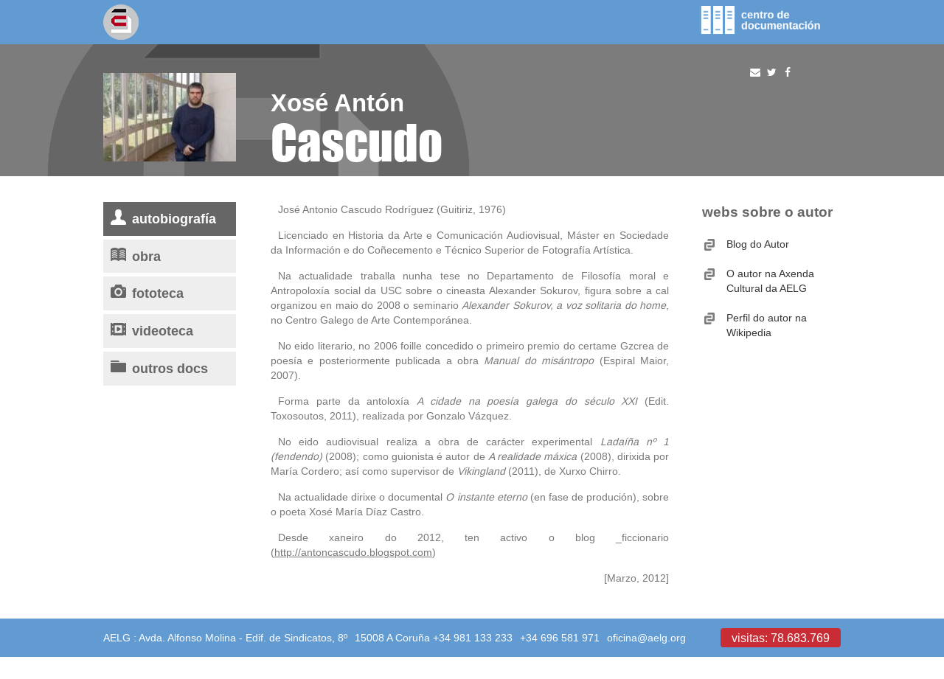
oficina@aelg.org (646, 638)
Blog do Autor (757, 244)
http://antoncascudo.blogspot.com (353, 552)
